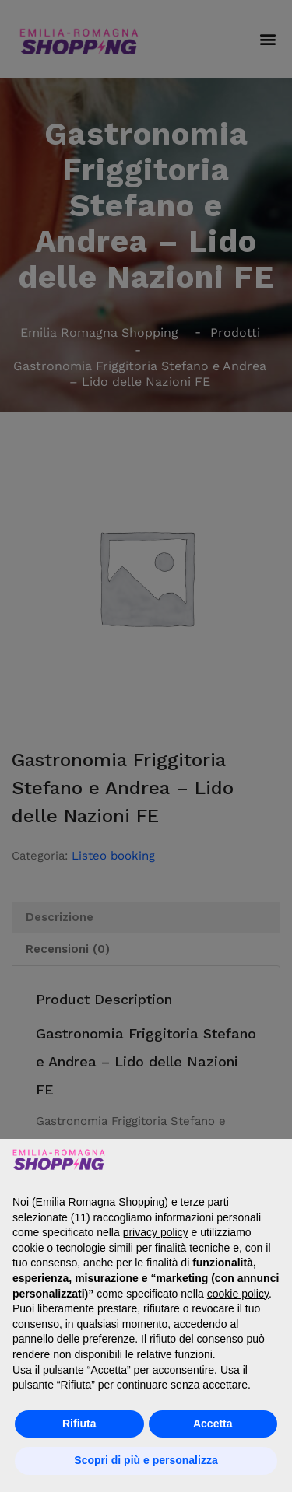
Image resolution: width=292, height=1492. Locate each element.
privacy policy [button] (155, 1232)
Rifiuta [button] (79, 1423)
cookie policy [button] (238, 1293)
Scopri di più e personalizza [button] (145, 1460)
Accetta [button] (213, 1423)
